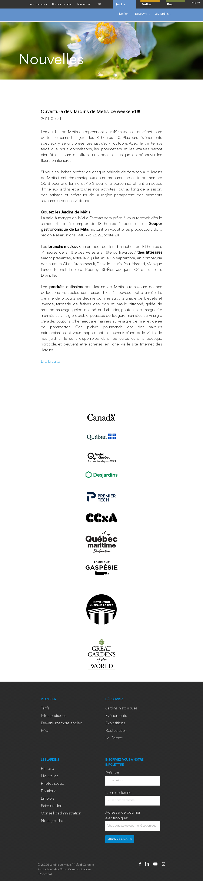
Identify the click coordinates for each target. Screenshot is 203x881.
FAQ (45, 731)
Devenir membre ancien (61, 723)
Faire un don (51, 806)
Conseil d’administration (61, 813)
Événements (116, 716)
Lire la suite (50, 362)
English (196, 2)
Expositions (115, 723)
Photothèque (52, 784)
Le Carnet (114, 738)
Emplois (47, 798)
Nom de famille (118, 793)
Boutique (49, 791)
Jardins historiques (121, 708)
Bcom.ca (45, 874)
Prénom (112, 773)
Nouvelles (49, 776)
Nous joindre (52, 821)
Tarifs (45, 708)
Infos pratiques (54, 716)
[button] (124, 13)
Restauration (116, 731)
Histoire (47, 769)
